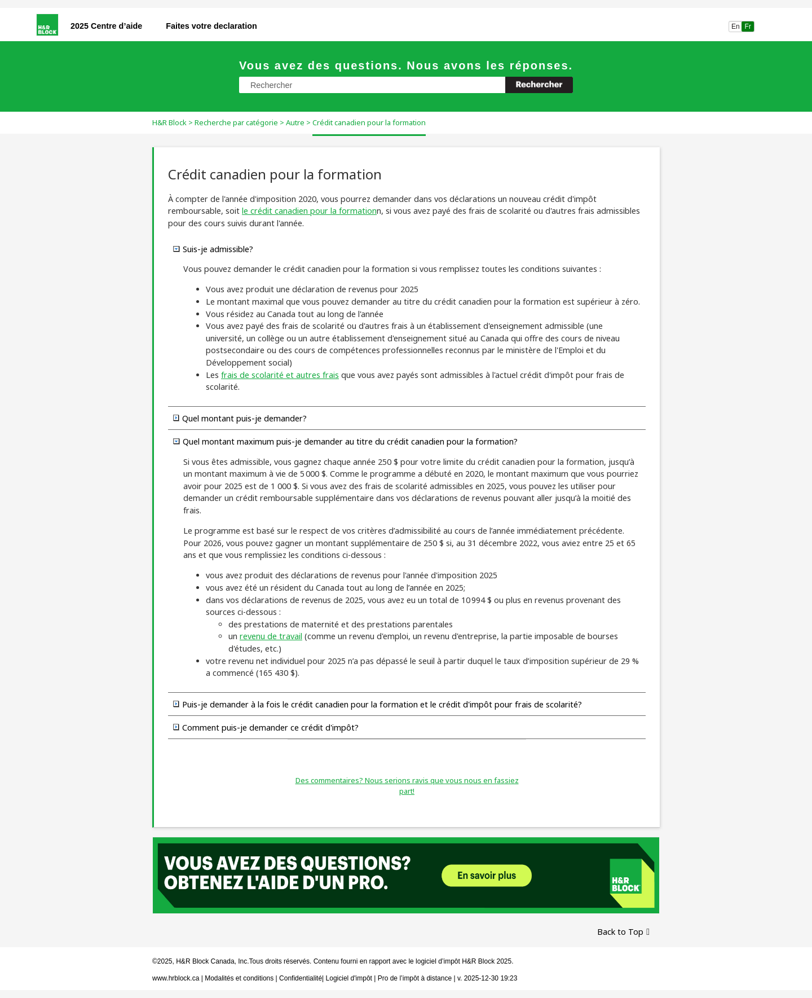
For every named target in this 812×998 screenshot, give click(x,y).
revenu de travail (271, 636)
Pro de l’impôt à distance (415, 978)
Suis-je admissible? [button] (213, 248)
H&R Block (169, 122)
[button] (539, 85)
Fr (748, 26)
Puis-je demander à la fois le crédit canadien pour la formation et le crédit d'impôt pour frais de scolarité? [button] (377, 704)
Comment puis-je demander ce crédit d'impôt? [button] (266, 727)
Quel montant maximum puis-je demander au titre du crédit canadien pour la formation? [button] (346, 441)
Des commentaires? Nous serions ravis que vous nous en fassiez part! (407, 786)
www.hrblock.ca (175, 978)
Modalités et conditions (239, 978)
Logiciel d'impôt (350, 978)
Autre (295, 122)
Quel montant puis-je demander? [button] (240, 418)
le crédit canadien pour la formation (309, 210)
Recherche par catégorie (236, 122)
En (735, 26)
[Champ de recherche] (406, 85)
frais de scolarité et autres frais (280, 375)
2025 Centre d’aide (106, 25)
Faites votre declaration (211, 25)
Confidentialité (300, 978)
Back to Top (620, 931)
